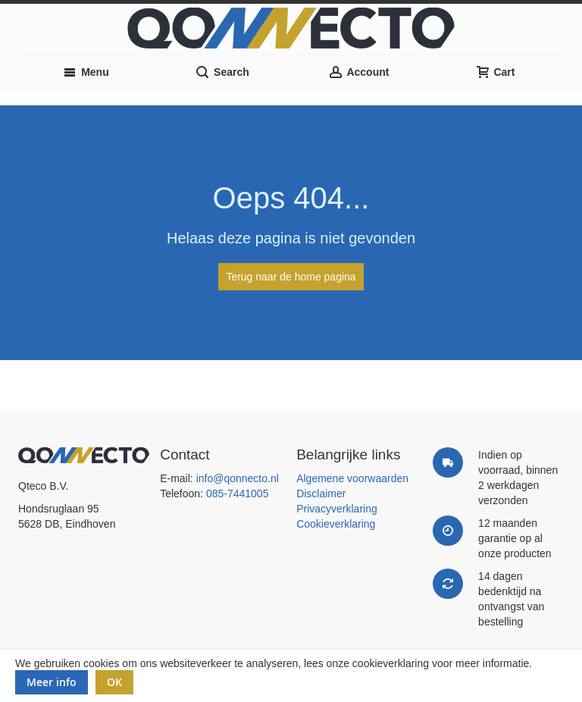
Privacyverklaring (336, 509)
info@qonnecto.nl (237, 478)
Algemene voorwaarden (352, 478)
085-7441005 (237, 493)
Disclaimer (321, 493)
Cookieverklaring (335, 524)
